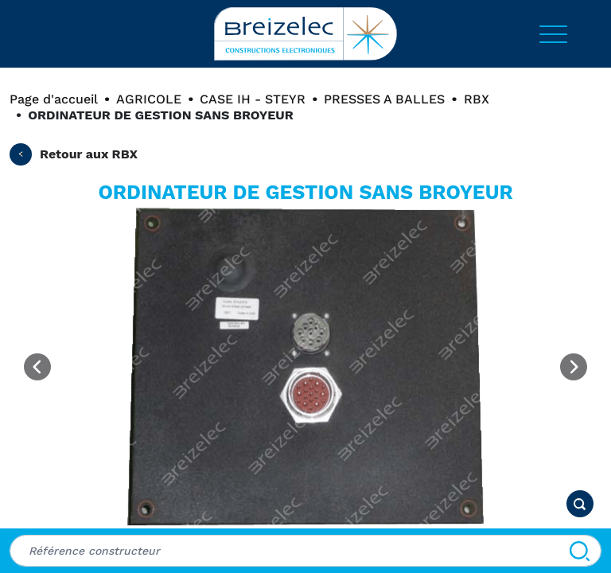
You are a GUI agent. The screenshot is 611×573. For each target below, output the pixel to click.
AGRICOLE (148, 99)
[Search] (579, 551)
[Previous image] (37, 367)
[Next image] (573, 367)
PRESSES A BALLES (384, 99)
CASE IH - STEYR (253, 99)
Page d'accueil (54, 99)
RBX (476, 99)
